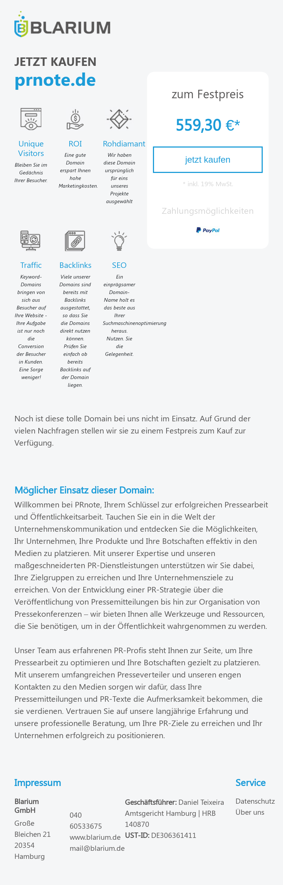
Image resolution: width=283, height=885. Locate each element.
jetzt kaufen (208, 159)
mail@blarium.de (97, 848)
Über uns (249, 812)
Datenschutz (255, 801)
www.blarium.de (95, 837)
